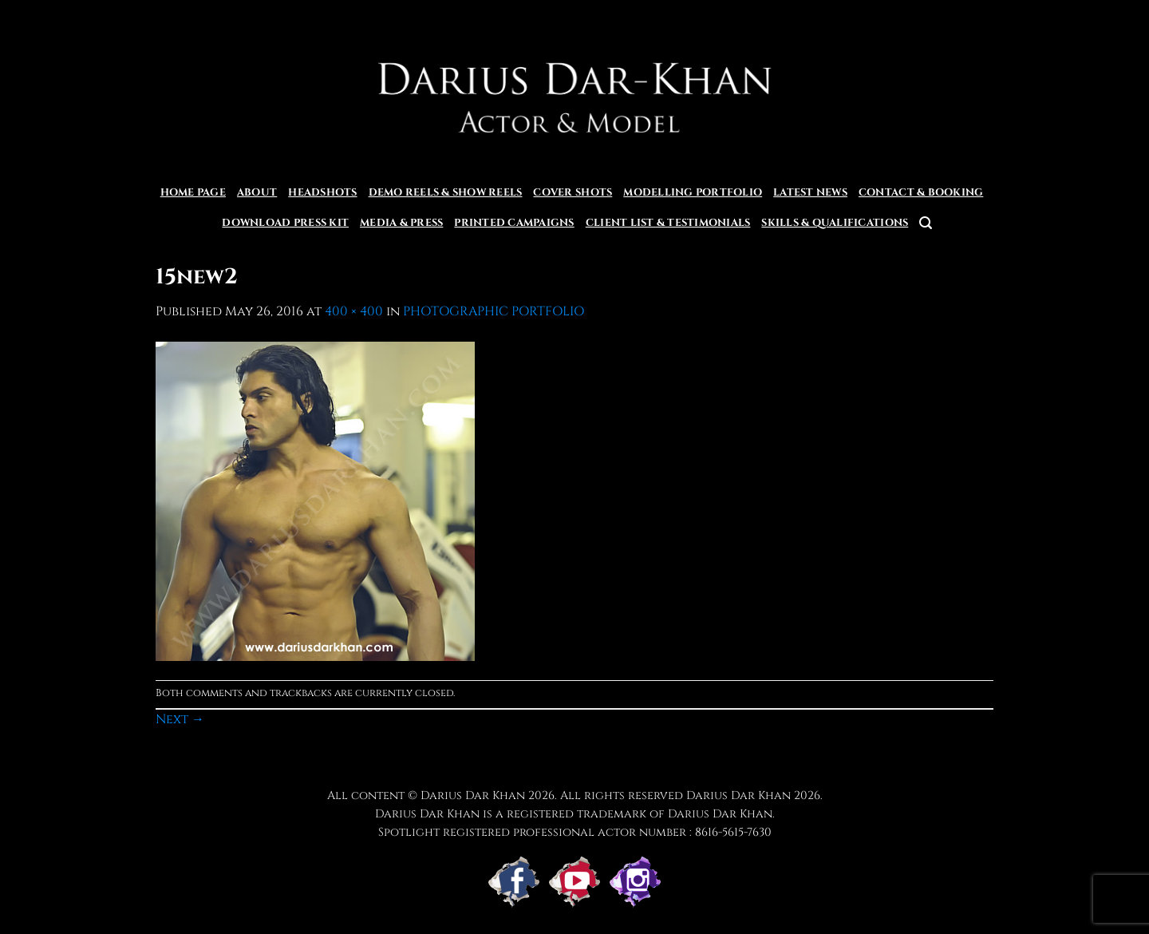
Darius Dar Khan (738, 795)
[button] (925, 223)
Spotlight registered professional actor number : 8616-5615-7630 (575, 832)
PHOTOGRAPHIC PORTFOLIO (493, 311)
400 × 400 (354, 311)
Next (180, 719)
